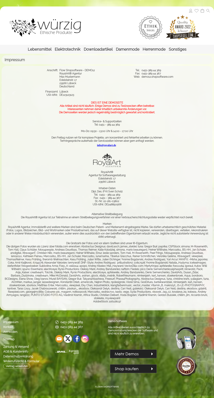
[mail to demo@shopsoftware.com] (59, 339)
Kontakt (8, 327)
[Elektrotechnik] (67, 49)
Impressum (10, 322)
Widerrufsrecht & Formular (21, 361)
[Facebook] (76, 339)
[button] (208, 11)
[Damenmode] (127, 49)
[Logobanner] (160, 27)
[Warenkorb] (202, 11)
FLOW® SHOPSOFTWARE (107, 387)
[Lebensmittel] (39, 49)
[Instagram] (85, 339)
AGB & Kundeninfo (15, 351)
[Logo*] (53, 27)
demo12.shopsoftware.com (157, 76)
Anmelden (10, 331)
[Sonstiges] (177, 49)
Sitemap (8, 339)
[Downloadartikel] (98, 49)
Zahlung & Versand (16, 346)
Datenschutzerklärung (18, 356)
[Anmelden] (191, 11)
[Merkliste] (196, 11)
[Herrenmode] (154, 49)
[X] (68, 339)
